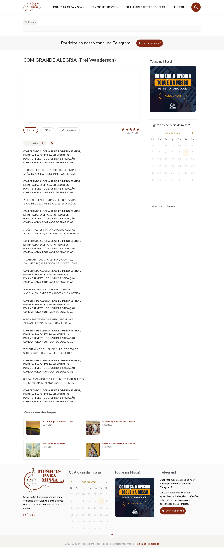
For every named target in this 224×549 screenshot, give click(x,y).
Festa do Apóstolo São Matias (118, 444)
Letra (30, 130)
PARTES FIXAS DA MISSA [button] (67, 7)
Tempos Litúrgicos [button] (103, 7)
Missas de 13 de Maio (54, 444)
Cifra (47, 130)
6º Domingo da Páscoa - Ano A (118, 421)
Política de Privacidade (147, 543)
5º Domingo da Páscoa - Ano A (59, 421)
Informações (68, 130)
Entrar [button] (179, 7)
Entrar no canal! (149, 43)
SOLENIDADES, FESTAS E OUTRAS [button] (145, 7)
